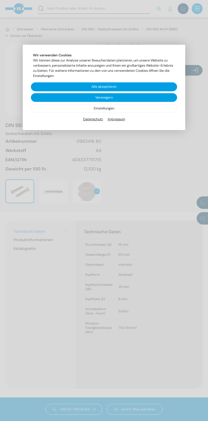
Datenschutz (93, 119)
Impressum (116, 119)
